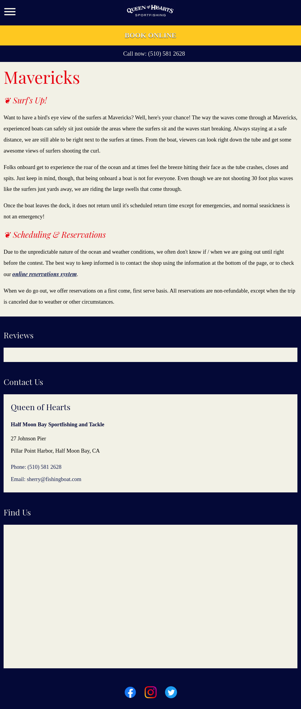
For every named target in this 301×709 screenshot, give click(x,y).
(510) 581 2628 (166, 53)
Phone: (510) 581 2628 (36, 467)
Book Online (150, 35)
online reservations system (44, 274)
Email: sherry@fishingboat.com (46, 479)
